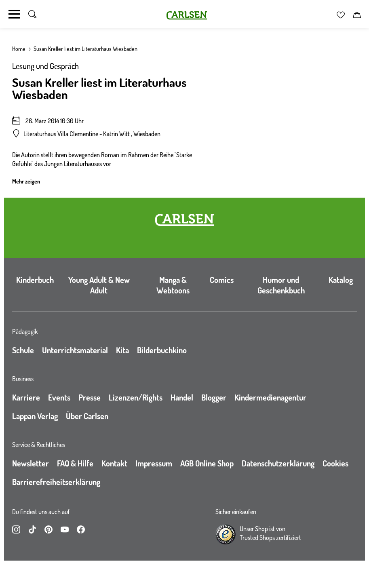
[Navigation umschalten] (14, 14)
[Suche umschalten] (32, 14)
